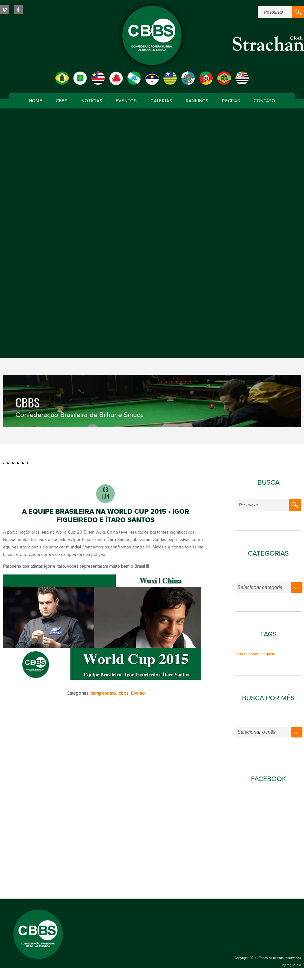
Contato (264, 101)
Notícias (91, 101)
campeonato (103, 693)
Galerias (161, 101)
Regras (231, 101)
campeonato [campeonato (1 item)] (253, 654)
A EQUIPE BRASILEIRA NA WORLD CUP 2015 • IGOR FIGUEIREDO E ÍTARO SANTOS (105, 516)
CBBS (62, 101)
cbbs (123, 693)
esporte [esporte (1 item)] (269, 654)
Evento (138, 693)
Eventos (126, 101)
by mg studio (291, 965)
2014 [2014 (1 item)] (239, 654)
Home (35, 101)
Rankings (197, 101)
